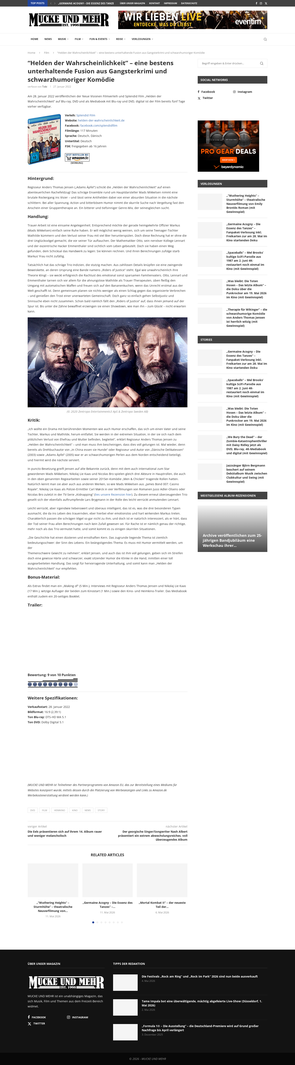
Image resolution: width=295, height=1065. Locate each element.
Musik (62, 39)
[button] (50, 3)
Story (101, 810)
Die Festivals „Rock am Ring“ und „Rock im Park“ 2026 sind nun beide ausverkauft (200, 976)
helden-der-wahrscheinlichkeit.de (101, 120)
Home (34, 39)
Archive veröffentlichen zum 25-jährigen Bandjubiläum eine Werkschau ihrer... (232, 540)
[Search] (265, 39)
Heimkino (59, 810)
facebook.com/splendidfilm (98, 125)
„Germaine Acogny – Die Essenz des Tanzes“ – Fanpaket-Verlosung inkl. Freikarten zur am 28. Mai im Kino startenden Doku (246, 232)
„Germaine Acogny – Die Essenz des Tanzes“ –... (89, 3)
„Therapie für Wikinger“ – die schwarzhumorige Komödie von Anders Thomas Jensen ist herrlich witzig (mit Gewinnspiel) (246, 317)
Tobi (44, 86)
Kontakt (154, 3)
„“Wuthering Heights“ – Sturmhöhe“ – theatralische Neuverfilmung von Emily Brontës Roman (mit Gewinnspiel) (245, 203)
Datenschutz (189, 3)
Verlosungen (141, 39)
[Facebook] (256, 3)
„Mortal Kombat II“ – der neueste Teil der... (162, 905)
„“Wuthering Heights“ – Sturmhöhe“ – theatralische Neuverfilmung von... (53, 907)
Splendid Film (85, 115)
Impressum (170, 3)
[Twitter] (266, 3)
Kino (75, 810)
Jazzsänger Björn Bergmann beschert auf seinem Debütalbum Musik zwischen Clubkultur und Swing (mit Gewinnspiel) (246, 473)
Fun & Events (98, 39)
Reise (119, 39)
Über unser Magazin (132, 3)
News (48, 39)
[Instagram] (261, 3)
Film (78, 39)
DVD (32, 810)
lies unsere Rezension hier (113, 494)
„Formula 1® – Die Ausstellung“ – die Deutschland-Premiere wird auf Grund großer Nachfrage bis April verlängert (200, 1028)
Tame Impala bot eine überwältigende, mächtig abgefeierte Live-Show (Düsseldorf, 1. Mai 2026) (202, 1003)
